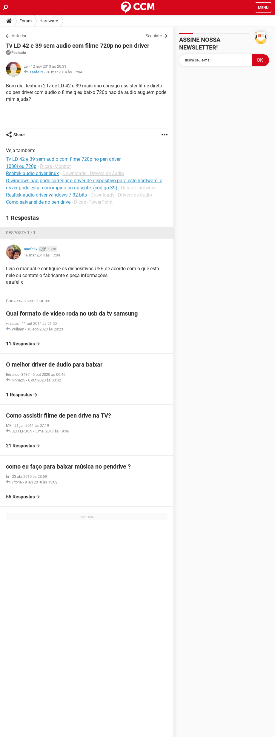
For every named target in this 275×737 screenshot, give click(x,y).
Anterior (19, 35)
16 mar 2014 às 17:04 (64, 72)
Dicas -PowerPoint (93, 202)
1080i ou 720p (21, 166)
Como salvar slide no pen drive (38, 202)
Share (19, 134)
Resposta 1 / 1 (21, 232)
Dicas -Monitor (55, 166)
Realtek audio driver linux (32, 173)
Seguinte (154, 35)
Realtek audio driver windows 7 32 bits (46, 195)
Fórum (25, 20)
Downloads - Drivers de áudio (93, 173)
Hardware (48, 20)
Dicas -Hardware (138, 188)
